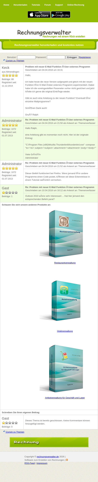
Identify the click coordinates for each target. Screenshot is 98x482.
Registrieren (85, 57)
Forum (47, 5)
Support (59, 5)
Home (6, 5)
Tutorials (36, 5)
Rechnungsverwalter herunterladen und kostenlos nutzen (48, 45)
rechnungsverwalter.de (48, 456)
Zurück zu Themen (13, 60)
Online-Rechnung (75, 5)
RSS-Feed (29, 463)
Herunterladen (20, 5)
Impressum (42, 463)
